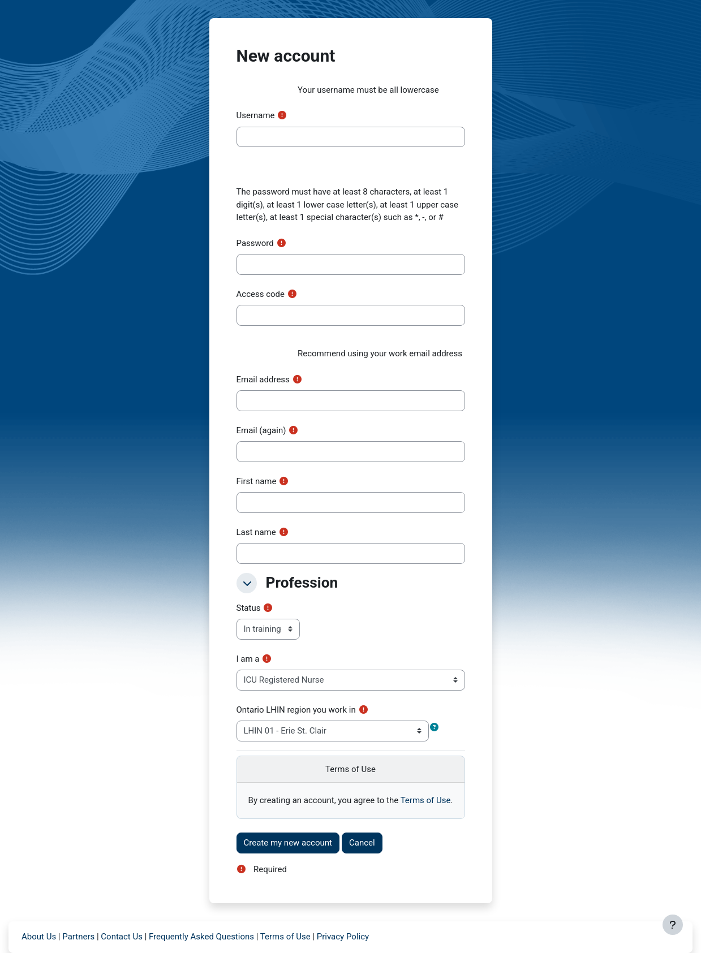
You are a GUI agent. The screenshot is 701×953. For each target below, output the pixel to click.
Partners (78, 937)
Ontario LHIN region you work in (296, 710)
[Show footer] (673, 925)
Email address (263, 379)
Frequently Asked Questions (201, 937)
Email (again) (261, 430)
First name (256, 481)
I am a (248, 659)
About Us (38, 937)
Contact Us (122, 937)
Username (255, 115)
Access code (260, 294)
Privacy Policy (343, 937)
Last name (256, 532)
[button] (246, 583)
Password (255, 243)
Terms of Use (426, 800)
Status (248, 608)
